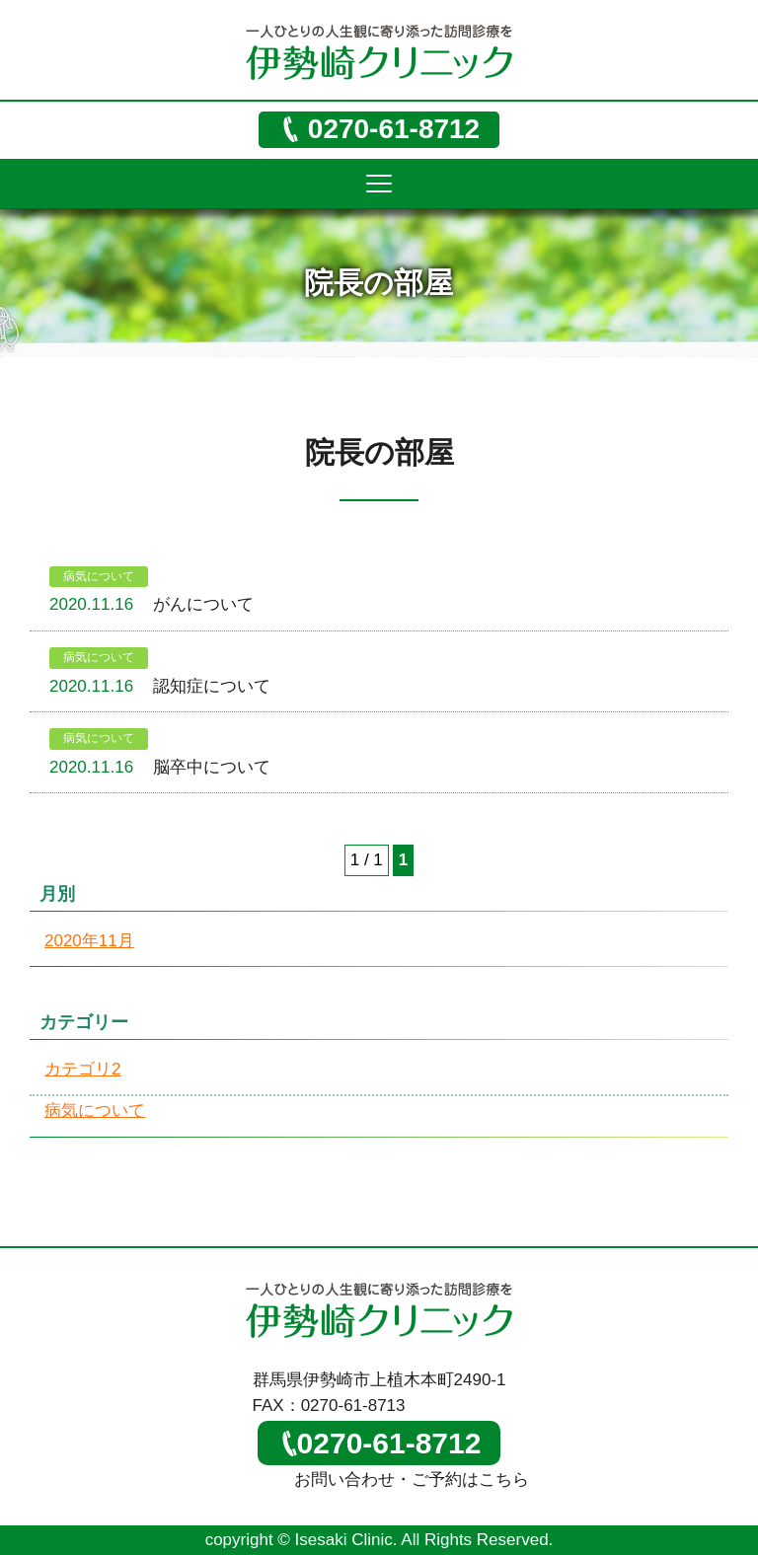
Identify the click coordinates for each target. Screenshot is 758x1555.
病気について (98, 576)
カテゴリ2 (82, 1069)
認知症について (211, 686)
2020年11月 (89, 940)
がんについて (203, 604)
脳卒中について (211, 767)
